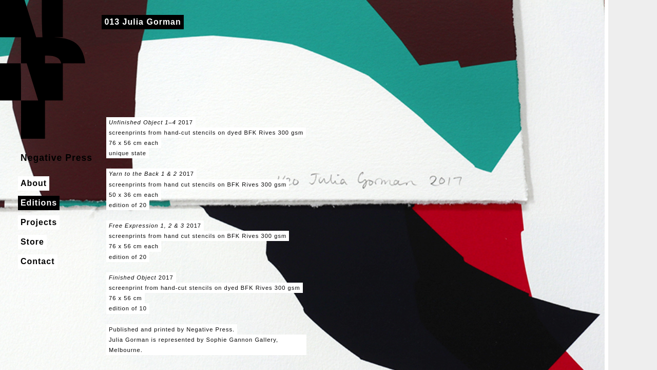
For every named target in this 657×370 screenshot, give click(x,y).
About (34, 183)
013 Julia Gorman (142, 21)
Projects (39, 222)
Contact (38, 261)
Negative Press (42, 69)
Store (32, 241)
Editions (39, 202)
